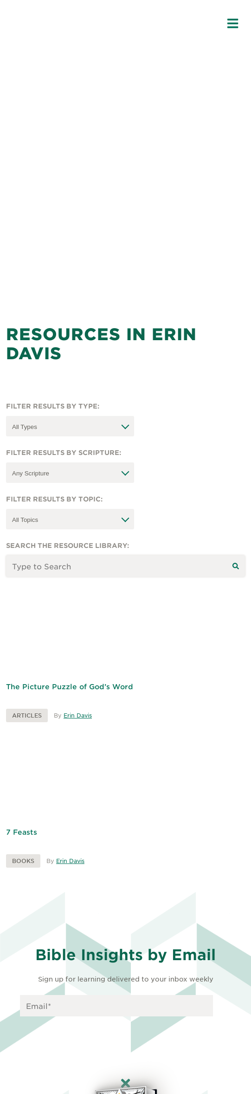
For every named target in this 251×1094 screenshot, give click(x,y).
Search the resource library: (67, 545)
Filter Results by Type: (52, 406)
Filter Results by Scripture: (63, 452)
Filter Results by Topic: (54, 499)
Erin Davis (78, 715)
